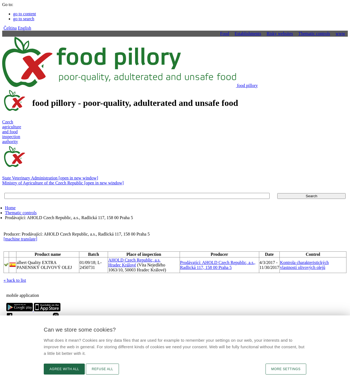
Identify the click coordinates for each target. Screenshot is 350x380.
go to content (24, 13)
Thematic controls (21, 212)
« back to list (15, 280)
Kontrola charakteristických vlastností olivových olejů (304, 265)
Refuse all (102, 369)
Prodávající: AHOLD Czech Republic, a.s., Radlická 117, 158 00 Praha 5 (218, 265)
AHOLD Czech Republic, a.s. (134, 260)
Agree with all (64, 369)
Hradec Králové (122, 265)
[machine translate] (20, 239)
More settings (286, 369)
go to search (23, 18)
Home (10, 207)
